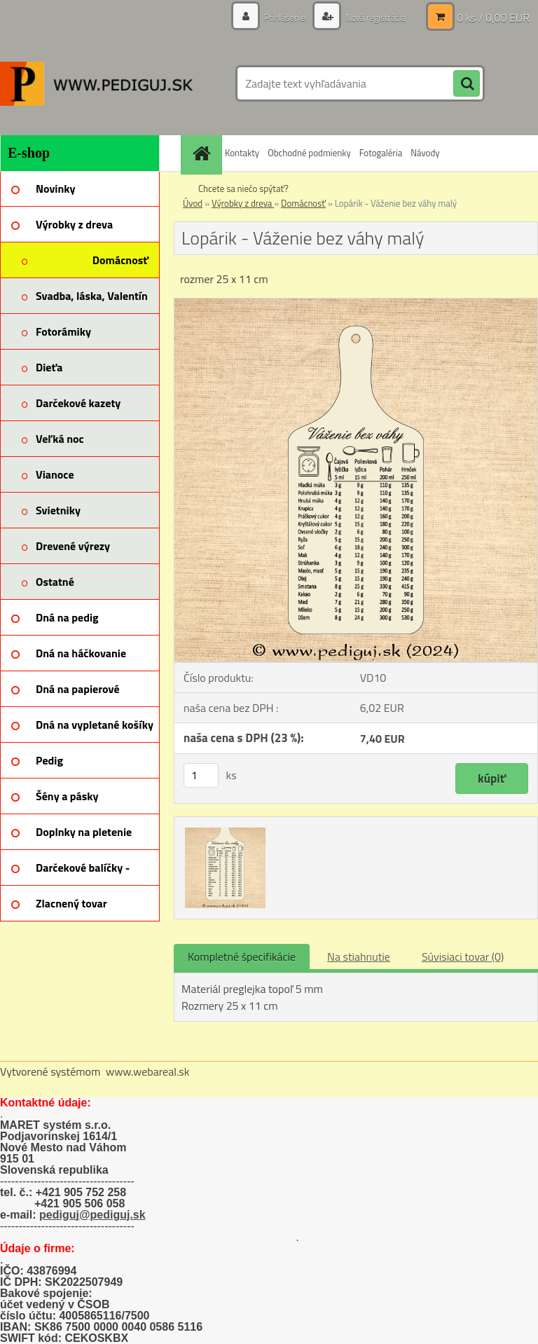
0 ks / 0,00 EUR (493, 17)
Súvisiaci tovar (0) (463, 956)
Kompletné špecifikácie (242, 956)
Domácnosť (303, 203)
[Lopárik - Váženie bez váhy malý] (355, 304)
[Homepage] (203, 153)
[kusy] (201, 775)
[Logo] (96, 83)
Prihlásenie (277, 17)
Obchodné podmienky (309, 153)
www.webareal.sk (148, 1071)
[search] (466, 84)
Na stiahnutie (358, 956)
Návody (425, 153)
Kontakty (242, 153)
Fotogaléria (380, 153)
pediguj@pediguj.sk (92, 1215)
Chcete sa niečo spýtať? (243, 188)
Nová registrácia (372, 17)
